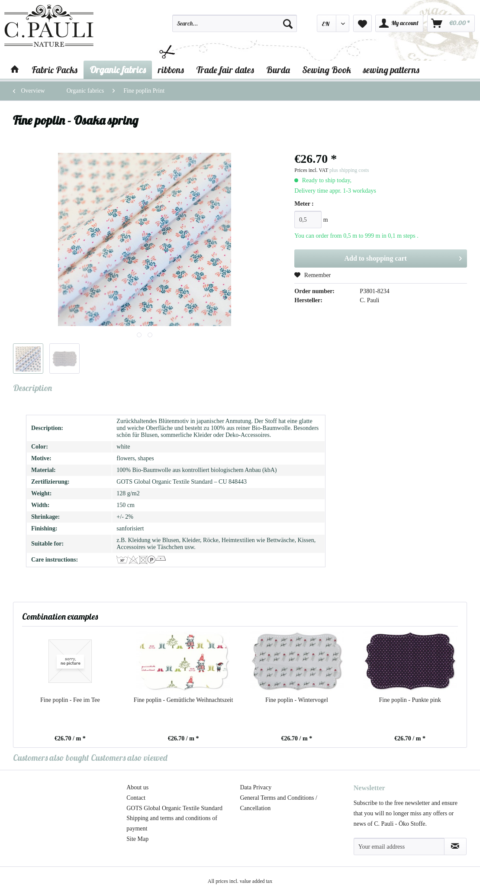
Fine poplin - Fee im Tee (70, 700)
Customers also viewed (129, 757)
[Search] (288, 23)
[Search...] (234, 23)
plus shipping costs (349, 170)
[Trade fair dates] (225, 70)
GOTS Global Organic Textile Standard (174, 808)
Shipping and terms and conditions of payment (171, 823)
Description (32, 387)
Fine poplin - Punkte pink (410, 700)
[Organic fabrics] (118, 70)
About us (137, 787)
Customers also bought (51, 757)
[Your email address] (399, 846)
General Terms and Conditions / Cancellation (278, 803)
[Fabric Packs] (55, 70)
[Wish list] (362, 23)
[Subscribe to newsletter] (455, 846)
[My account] (399, 23)
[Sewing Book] (326, 70)
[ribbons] (171, 70)
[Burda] (278, 70)
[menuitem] (234, 27)
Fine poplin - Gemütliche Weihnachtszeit (183, 700)
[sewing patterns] (391, 70)
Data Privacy (256, 787)
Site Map (137, 839)
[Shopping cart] (451, 23)
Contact (135, 798)
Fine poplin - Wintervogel (296, 700)
